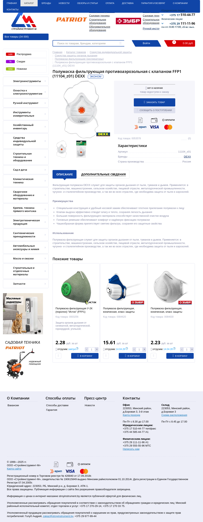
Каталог (29, 3)
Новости (64, 3)
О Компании (180, 3)
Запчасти (24, 283)
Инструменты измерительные (24, 114)
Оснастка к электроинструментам (24, 92)
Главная (12, 3)
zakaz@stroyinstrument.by (58, 516)
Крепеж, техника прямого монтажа (24, 210)
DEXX (187, 156)
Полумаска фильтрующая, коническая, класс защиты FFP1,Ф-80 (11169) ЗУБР (166, 312)
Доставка (127, 3)
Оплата (109, 3)
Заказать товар (154, 102)
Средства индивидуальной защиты (24, 141)
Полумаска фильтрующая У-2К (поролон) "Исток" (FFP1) (74, 310)
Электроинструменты (24, 81)
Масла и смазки (24, 258)
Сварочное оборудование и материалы (24, 195)
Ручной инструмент (154, 28)
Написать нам (131, 449)
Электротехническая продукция (24, 222)
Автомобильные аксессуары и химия (24, 247)
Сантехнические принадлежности (24, 235)
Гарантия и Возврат (153, 3)
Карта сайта (14, 468)
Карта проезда (131, 415)
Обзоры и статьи (87, 3)
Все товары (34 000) (17, 36)
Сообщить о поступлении (154, 110)
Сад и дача (24, 169)
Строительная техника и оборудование (24, 157)
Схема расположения (174, 415)
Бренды (46, 3)
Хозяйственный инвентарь (24, 127)
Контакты (12, 9)
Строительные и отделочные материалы (24, 271)
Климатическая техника (24, 181)
